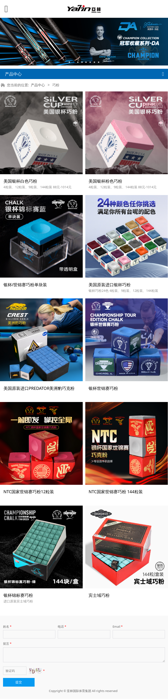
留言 (7, 644)
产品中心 (38, 85)
